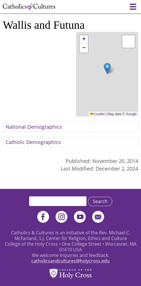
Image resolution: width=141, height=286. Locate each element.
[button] (107, 68)
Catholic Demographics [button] (33, 142)
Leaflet (97, 114)
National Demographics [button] (34, 126)
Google (131, 114)
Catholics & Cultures (29, 6)
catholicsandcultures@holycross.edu (70, 261)
